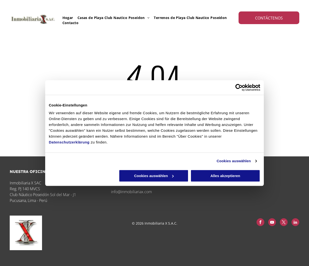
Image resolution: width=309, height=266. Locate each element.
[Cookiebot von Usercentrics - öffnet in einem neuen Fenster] (239, 87)
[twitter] (284, 222)
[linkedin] (295, 222)
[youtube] (272, 222)
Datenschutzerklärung (69, 142)
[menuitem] (65, 17)
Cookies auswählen (234, 161)
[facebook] (260, 222)
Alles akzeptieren (225, 176)
